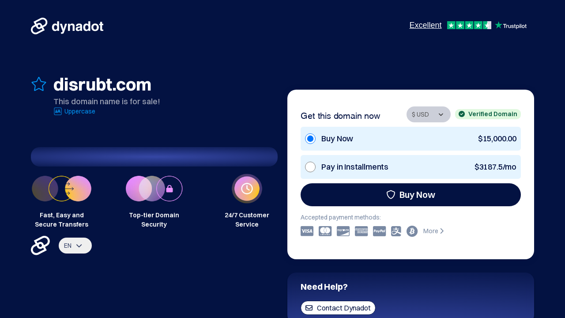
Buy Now (410, 194)
